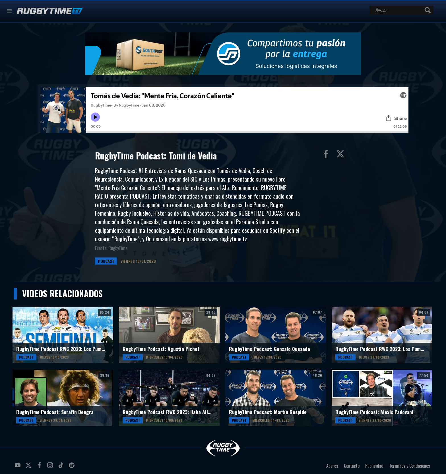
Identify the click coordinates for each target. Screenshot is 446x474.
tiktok (61, 467)
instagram (51, 467)
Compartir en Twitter (341, 155)
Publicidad (374, 465)
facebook (40, 467)
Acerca (332, 465)
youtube (18, 467)
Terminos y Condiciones (409, 465)
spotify (72, 467)
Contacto (352, 465)
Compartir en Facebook (327, 155)
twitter (29, 467)
